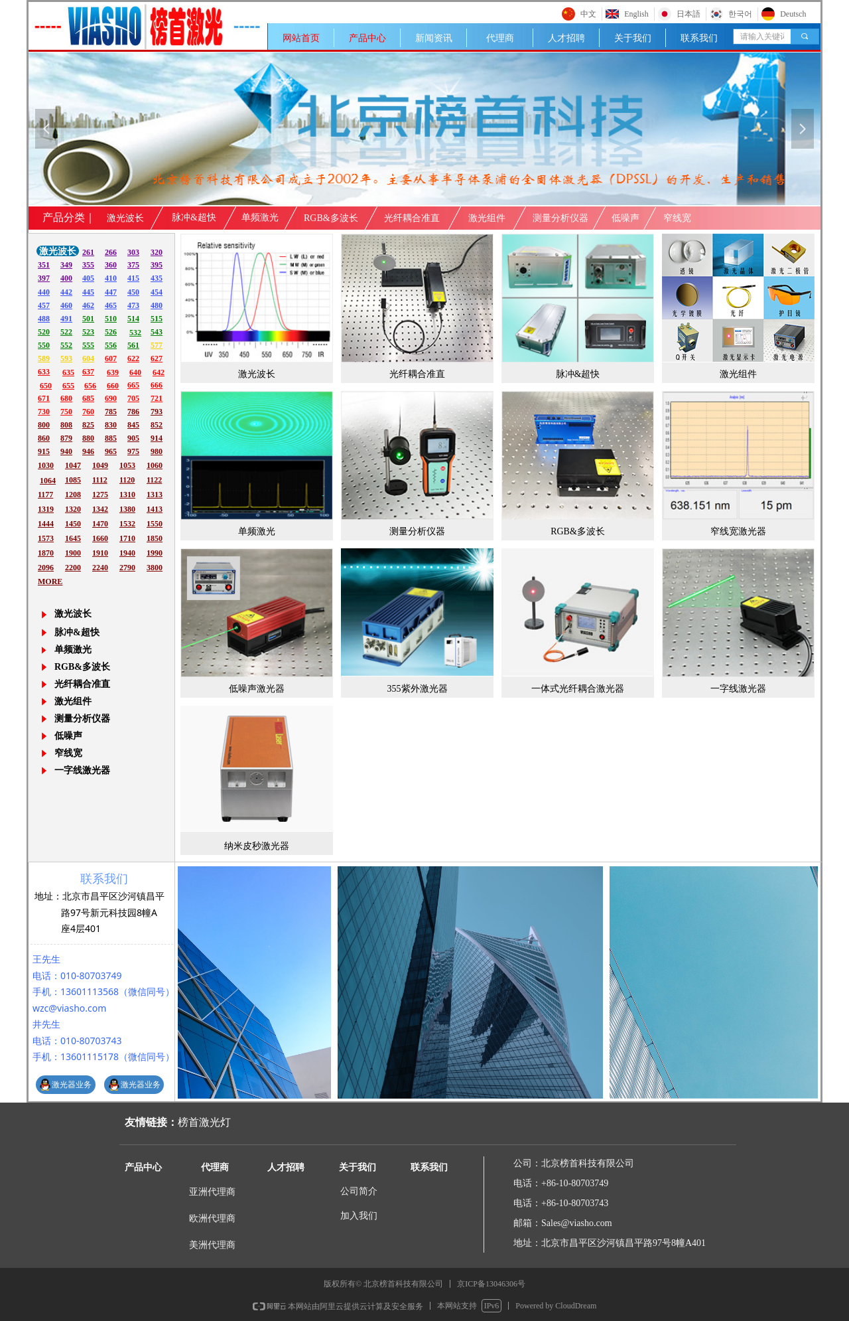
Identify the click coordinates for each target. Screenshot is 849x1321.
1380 (127, 509)
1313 (155, 494)
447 (111, 292)
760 (88, 411)
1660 (100, 538)
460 (66, 305)
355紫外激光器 (417, 689)
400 (66, 278)
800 (44, 424)
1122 (154, 480)
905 (133, 438)
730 (44, 411)
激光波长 (256, 374)
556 (111, 345)
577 (157, 345)
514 (133, 318)
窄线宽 (68, 753)
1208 (73, 494)
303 (133, 252)
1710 (127, 538)
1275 (100, 494)
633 (44, 371)
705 (133, 398)
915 (44, 451)
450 (133, 292)
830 (111, 424)
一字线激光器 (82, 770)
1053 (127, 465)
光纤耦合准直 (82, 684)
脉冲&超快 (76, 632)
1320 (73, 509)
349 (66, 265)
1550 (155, 523)
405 (88, 278)
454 (157, 292)
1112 (99, 480)
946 (88, 451)
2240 (100, 567)
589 (44, 358)
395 (157, 265)
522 (66, 332)
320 (157, 252)
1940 (127, 553)
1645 (73, 538)
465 (111, 305)
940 (66, 451)
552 (66, 345)
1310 (127, 494)
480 (157, 305)
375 (133, 265)
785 (111, 411)
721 (157, 398)
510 (111, 318)
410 (111, 278)
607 (111, 358)
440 (44, 292)
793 (157, 411)
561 (133, 345)
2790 (127, 567)
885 (111, 438)
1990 (155, 553)
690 (111, 398)
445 (88, 292)
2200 (73, 567)
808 (66, 424)
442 (66, 292)
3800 (155, 567)
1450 (73, 523)
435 (157, 278)
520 (44, 332)
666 (157, 385)
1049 (100, 465)
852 (157, 424)
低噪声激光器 (257, 689)
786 (133, 411)
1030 (46, 465)
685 (88, 398)
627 (157, 358)
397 (44, 278)
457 (44, 305)
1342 (100, 509)
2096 (46, 567)
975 (133, 451)
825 (88, 424)
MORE (50, 581)
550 (44, 345)
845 (133, 424)
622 (133, 358)
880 (88, 438)
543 (157, 332)
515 (157, 318)
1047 (73, 465)
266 (111, 252)
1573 (46, 538)
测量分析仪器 (82, 719)
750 (66, 411)
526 (111, 332)
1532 (127, 523)
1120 (127, 480)
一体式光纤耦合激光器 (577, 689)
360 (111, 265)
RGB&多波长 (82, 667)
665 (133, 385)
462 (88, 305)
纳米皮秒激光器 (256, 846)
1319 (46, 509)
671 (44, 398)
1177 (45, 494)
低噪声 (68, 736)
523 (88, 332)
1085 (73, 480)
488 (44, 318)
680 (66, 398)
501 (88, 318)
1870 (46, 553)
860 (44, 438)
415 (133, 278)
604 (88, 358)
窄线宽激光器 (738, 531)
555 (88, 345)
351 (44, 265)
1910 (100, 553)
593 (66, 358)
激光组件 (73, 701)
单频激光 (73, 650)
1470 (100, 523)
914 (157, 438)
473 (133, 305)
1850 (155, 538)
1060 (155, 465)
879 (66, 438)
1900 (73, 553)
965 (111, 451)
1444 (46, 523)
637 (88, 371)
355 (88, 265)
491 (66, 318)
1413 (155, 509)
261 (88, 252)
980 (157, 451)
